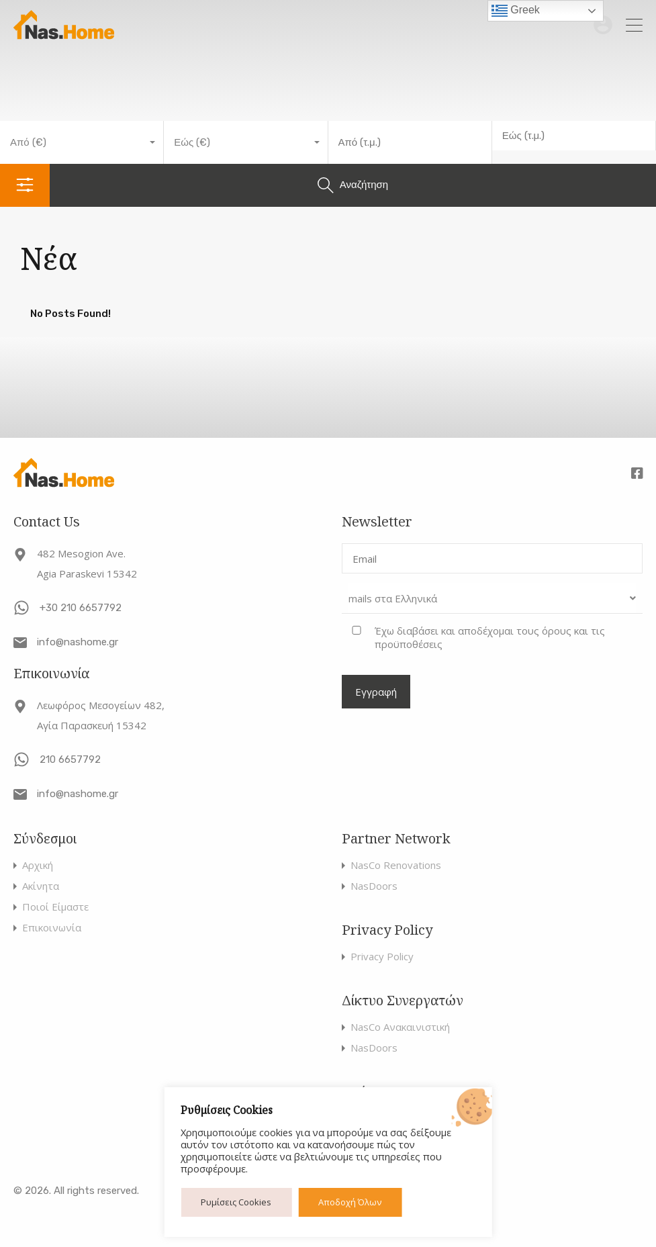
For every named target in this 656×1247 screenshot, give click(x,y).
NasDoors (373, 886)
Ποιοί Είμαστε (55, 907)
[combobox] (82, 142)
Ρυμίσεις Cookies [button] (236, 1202)
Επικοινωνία (51, 928)
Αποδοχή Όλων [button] (349, 1202)
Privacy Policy (382, 957)
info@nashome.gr (77, 642)
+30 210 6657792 (81, 608)
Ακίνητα (40, 886)
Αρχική (37, 865)
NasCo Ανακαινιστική (400, 1027)
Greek (515, 11)
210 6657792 (70, 759)
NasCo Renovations (395, 865)
